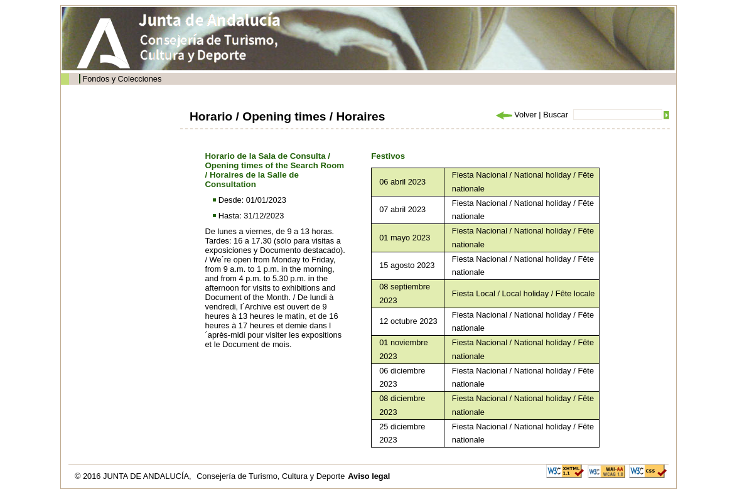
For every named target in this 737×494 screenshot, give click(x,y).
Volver (515, 114)
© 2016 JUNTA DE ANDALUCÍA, (134, 476)
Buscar (555, 114)
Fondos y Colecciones (121, 78)
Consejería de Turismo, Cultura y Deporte (270, 476)
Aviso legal (369, 476)
